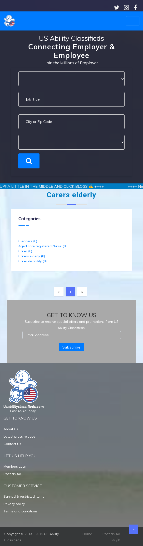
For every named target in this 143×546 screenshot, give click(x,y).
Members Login (15, 466)
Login (116, 539)
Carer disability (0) (32, 261)
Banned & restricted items (24, 496)
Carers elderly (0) (31, 256)
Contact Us (12, 444)
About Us (11, 429)
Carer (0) (25, 251)
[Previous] (59, 291)
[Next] (82, 291)
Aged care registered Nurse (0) (42, 246)
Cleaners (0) (27, 241)
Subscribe (71, 347)
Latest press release (19, 436)
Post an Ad (12, 474)
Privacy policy (14, 504)
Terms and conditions (21, 511)
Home (87, 534)
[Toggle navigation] (132, 21)
